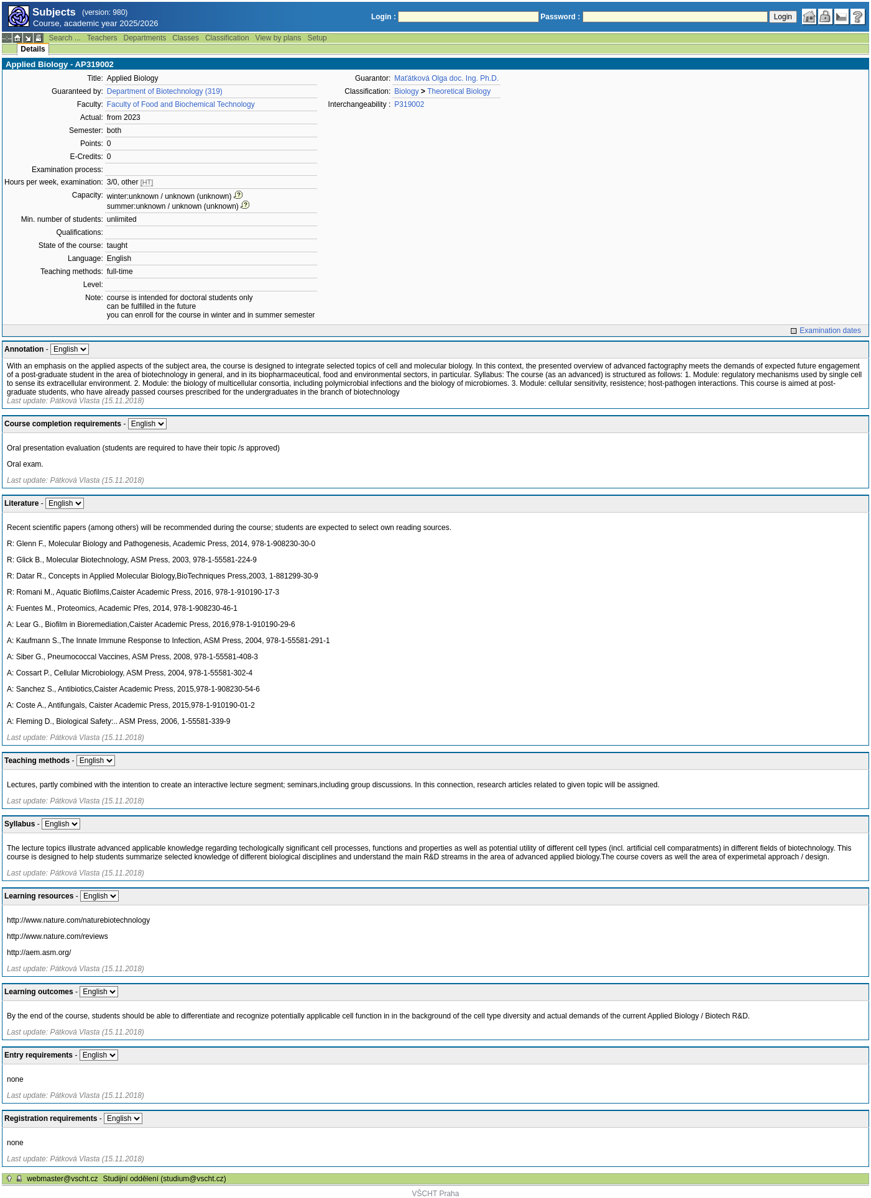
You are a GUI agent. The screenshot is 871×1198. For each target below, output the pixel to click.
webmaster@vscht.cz (62, 1178)
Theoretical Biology (459, 91)
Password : (560, 16)
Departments (145, 38)
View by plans (279, 38)
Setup (316, 38)
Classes (185, 38)
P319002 (409, 104)
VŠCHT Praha (435, 1193)
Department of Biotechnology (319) (165, 91)
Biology (406, 91)
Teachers (102, 38)
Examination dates (830, 330)
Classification (227, 38)
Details (33, 49)
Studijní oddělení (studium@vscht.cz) (164, 1178)
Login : (383, 16)
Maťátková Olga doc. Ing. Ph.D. (446, 78)
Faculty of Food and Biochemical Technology (181, 104)
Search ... (64, 38)
